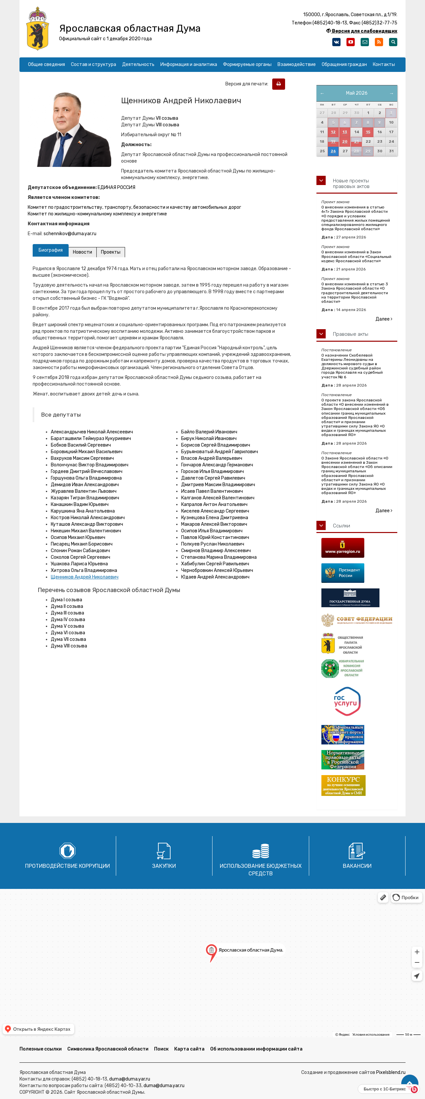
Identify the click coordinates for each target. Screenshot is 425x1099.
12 (333, 132)
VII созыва (167, 118)
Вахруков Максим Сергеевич (82, 458)
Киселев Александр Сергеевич (215, 511)
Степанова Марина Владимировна (219, 557)
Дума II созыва (67, 606)
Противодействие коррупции (67, 866)
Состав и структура (93, 64)
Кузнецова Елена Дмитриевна (214, 517)
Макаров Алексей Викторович (214, 524)
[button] (409, 1083)
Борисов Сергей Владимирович (215, 445)
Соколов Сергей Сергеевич (80, 557)
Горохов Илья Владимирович (212, 471)
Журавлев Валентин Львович (83, 491)
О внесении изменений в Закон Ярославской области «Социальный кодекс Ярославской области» (356, 256)
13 (345, 132)
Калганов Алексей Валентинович (217, 498)
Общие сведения (46, 64)
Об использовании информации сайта (256, 1049)
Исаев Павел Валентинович (212, 491)
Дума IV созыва (68, 619)
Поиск (161, 1049)
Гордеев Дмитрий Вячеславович (86, 471)
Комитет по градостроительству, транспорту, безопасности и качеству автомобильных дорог (134, 207)
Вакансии (357, 866)
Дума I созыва (66, 600)
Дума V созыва (67, 626)
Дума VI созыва (68, 633)
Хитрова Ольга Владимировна (84, 570)
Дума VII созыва (68, 639)
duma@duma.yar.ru (129, 1079)
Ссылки (341, 526)
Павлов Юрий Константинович (215, 537)
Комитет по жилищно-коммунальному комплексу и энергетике (97, 214)
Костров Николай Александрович (88, 517)
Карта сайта (189, 1049)
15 (368, 132)
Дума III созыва (67, 613)
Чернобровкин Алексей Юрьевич (217, 570)
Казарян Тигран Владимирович (85, 498)
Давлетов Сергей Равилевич (213, 478)
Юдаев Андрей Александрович (215, 577)
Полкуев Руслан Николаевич (212, 544)
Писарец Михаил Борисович (82, 544)
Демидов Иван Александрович (85, 484)
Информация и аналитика (188, 64)
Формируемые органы (247, 64)
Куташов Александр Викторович (87, 524)
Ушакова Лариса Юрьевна (79, 564)
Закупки (164, 866)
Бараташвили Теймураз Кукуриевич (91, 438)
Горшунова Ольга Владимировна (86, 478)
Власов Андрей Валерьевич (211, 458)
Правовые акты (350, 334)
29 (368, 151)
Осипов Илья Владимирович (212, 531)
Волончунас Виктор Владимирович (89, 465)
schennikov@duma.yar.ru (70, 233)
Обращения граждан (344, 64)
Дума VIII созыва (69, 646)
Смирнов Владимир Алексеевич (216, 550)
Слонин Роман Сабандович (80, 550)
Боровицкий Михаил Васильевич (86, 452)
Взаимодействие (297, 64)
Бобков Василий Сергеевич (81, 445)
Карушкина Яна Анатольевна (83, 511)
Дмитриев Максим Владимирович (218, 484)
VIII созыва (167, 125)
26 (333, 151)
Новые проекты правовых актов (351, 183)
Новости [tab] (82, 252)
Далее (384, 319)
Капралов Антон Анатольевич (214, 504)
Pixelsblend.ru (391, 1072)
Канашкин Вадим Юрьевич (80, 504)
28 (356, 151)
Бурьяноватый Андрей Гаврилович (219, 452)
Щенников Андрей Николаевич (84, 577)
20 (344, 142)
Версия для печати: (248, 84)
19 (333, 142)
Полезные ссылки (40, 1049)
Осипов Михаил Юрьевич (78, 537)
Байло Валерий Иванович (209, 432)
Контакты (384, 64)
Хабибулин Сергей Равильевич (215, 564)
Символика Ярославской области (107, 1049)
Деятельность (138, 64)
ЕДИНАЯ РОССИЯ (116, 187)
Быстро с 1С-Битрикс (385, 1089)
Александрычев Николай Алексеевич (92, 432)
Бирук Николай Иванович (209, 438)
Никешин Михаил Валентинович (86, 531)
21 (356, 142)
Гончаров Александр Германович (217, 465)
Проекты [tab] (110, 252)
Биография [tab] (51, 250)
